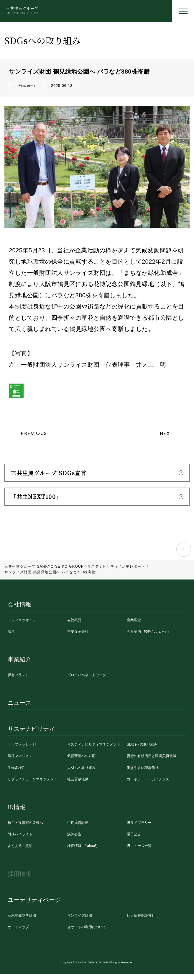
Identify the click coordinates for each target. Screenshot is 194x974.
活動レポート (27, 85)
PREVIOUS (34, 433)
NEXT (166, 433)
